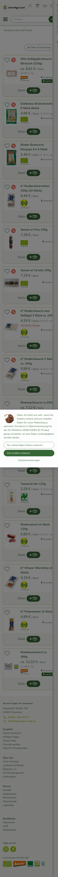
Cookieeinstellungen (29, 460)
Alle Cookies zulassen (18, 453)
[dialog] (29, 438)
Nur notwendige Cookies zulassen (25, 445)
